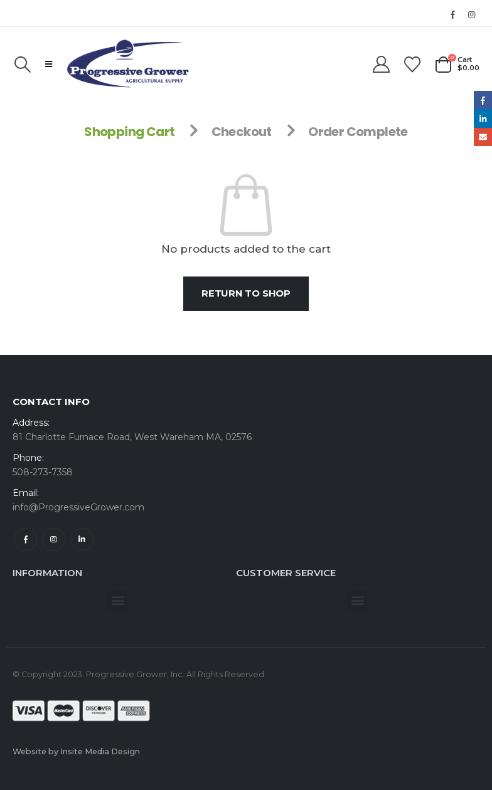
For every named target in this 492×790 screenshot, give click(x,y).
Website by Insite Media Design (76, 751)
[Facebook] (452, 14)
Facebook (25, 539)
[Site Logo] (128, 64)
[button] (22, 65)
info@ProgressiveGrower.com (78, 507)
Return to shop (246, 293)
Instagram (53, 539)
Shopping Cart (129, 131)
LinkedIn (483, 118)
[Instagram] (471, 14)
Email (483, 137)
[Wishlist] (412, 65)
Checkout (241, 131)
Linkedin (82, 539)
